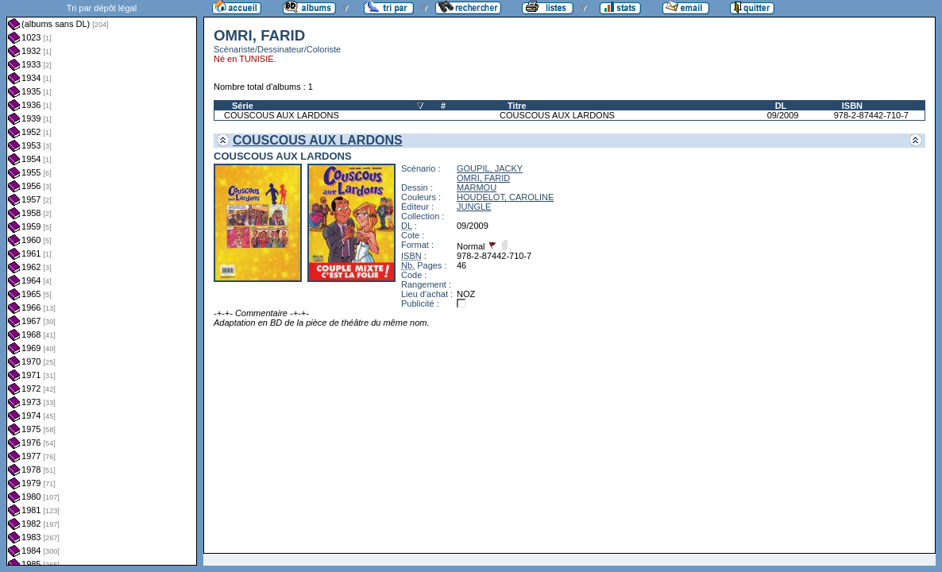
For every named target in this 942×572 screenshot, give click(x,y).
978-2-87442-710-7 (871, 115)
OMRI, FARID (483, 178)
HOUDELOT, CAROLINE (505, 197)
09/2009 (783, 115)
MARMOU (476, 187)
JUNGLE (474, 206)
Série (242, 105)
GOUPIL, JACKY (490, 168)
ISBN (852, 105)
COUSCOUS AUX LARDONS (281, 115)
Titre (517, 105)
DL (781, 105)
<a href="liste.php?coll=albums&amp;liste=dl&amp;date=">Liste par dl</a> (101, 283)
